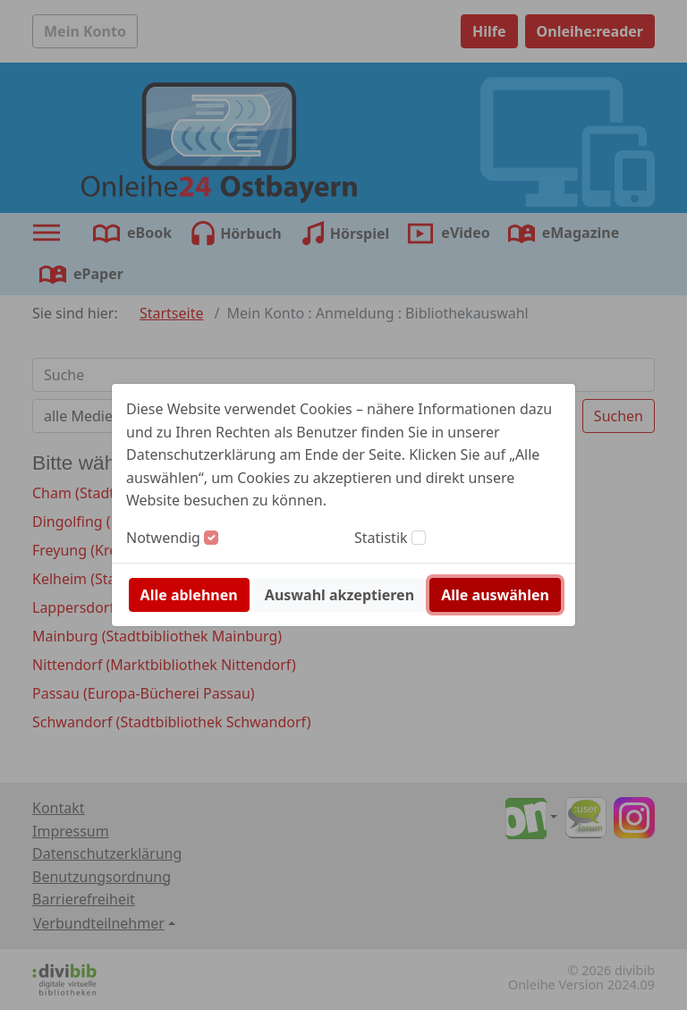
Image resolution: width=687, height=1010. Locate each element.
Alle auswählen (495, 595)
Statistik (381, 537)
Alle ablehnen (189, 595)
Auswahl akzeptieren (339, 595)
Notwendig (163, 537)
